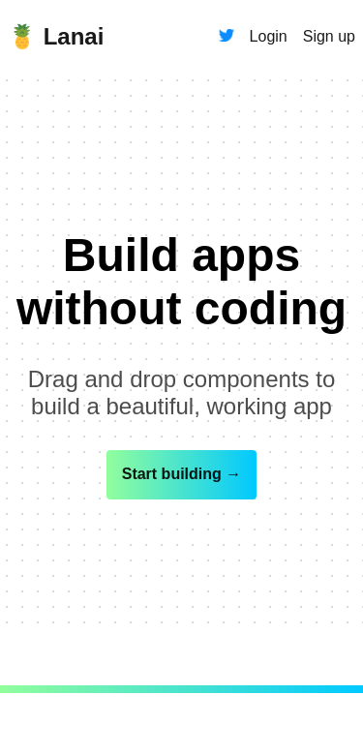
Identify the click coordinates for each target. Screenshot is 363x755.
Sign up (329, 36)
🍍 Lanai (56, 36)
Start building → (182, 474)
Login (268, 36)
